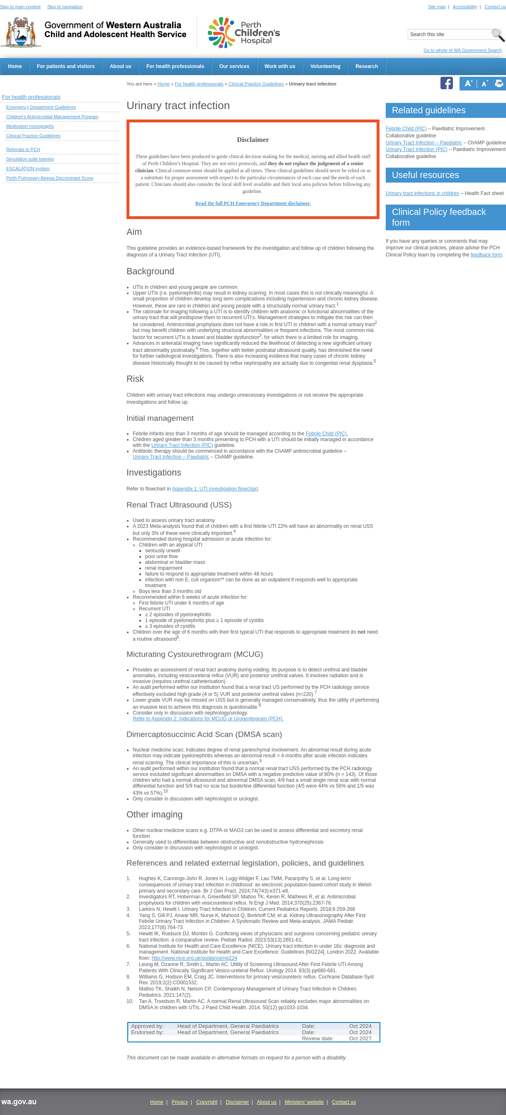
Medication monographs (30, 126)
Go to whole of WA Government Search (462, 50)
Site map (437, 6)
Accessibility (465, 6)
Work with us (280, 66)
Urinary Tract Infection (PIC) (182, 445)
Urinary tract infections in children (422, 193)
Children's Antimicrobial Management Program (52, 116)
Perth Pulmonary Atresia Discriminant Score (49, 178)
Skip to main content (20, 6)
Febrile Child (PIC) (406, 129)
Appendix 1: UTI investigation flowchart (215, 489)
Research (366, 66)
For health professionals (175, 66)
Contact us (495, 6)
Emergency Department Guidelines (41, 107)
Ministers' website (304, 1102)
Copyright (206, 1102)
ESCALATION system (28, 168)
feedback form (486, 255)
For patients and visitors (66, 66)
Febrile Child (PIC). (327, 434)
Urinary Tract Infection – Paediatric (171, 457)
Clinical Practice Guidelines (256, 83)
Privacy (180, 1102)
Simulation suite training (30, 158)
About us (120, 66)
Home (15, 66)
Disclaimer (237, 1102)
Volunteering (325, 66)
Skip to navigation (65, 6)
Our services (234, 66)
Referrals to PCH (23, 149)
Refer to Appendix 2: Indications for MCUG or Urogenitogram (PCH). (208, 719)
